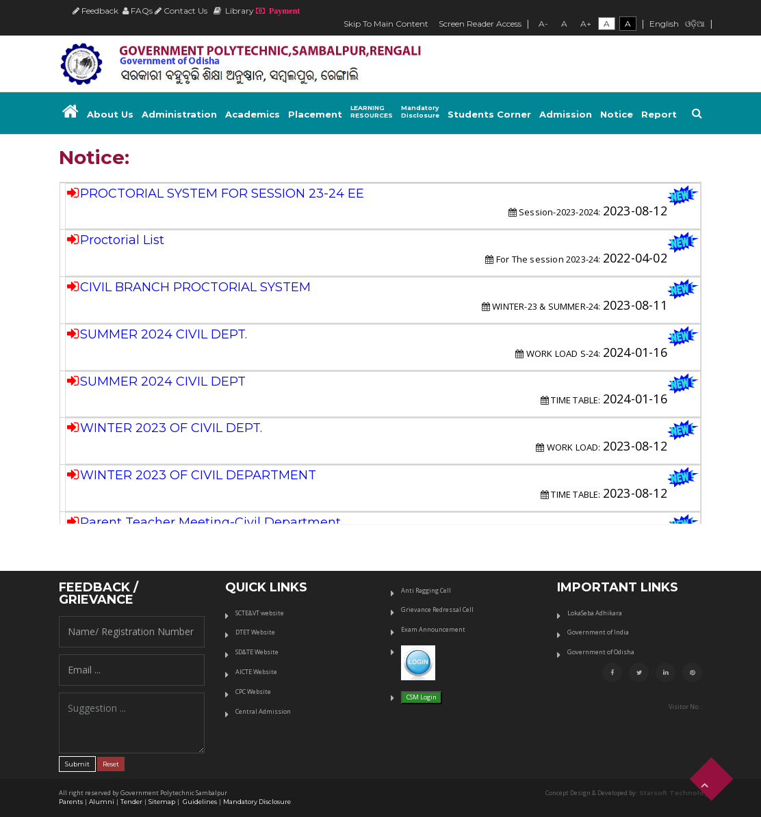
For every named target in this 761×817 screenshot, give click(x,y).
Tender (131, 801)
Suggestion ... (132, 723)
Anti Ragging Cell (426, 590)
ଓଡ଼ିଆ (695, 23)
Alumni (101, 801)
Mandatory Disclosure (257, 801)
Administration (179, 114)
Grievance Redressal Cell (437, 609)
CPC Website (253, 691)
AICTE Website (256, 671)
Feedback (95, 10)
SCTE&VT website (259, 612)
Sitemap (162, 801)
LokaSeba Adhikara (594, 612)
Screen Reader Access (480, 23)
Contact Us (181, 10)
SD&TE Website (257, 651)
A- (543, 23)
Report (659, 114)
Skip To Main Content (386, 23)
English (664, 23)
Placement (315, 114)
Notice (616, 114)
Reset (111, 764)
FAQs (137, 10)
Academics (252, 114)
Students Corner (489, 114)
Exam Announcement (433, 629)
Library (234, 10)
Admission (565, 114)
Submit (77, 764)
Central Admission (263, 711)
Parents (71, 801)
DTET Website (255, 632)
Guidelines (199, 801)
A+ (585, 23)
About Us (110, 114)
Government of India (598, 632)
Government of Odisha (600, 651)
